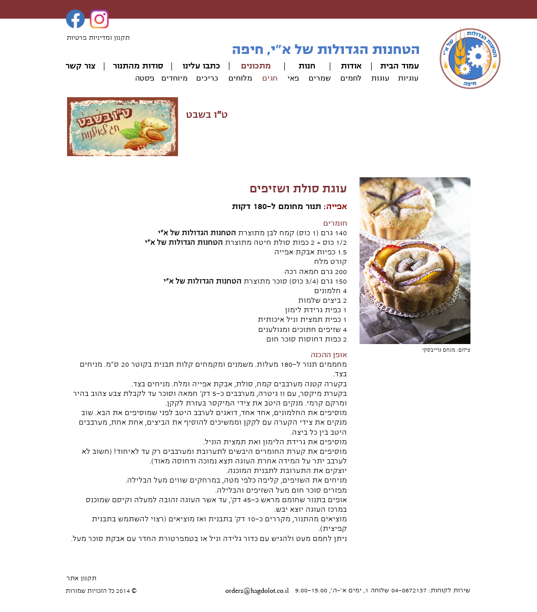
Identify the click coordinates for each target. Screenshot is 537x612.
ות (303, 66)
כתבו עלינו (201, 66)
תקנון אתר (81, 578)
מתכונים (256, 66)
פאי (293, 78)
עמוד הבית (399, 66)
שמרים (320, 78)
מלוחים (240, 78)
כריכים (207, 78)
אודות (351, 66)
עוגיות (408, 78)
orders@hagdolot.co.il (257, 590)
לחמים (351, 78)
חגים (269, 78)
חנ (311, 66)
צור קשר (80, 66)
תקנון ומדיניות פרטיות (98, 37)
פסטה (144, 78)
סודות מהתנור (138, 66)
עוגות (380, 78)
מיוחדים (174, 78)
